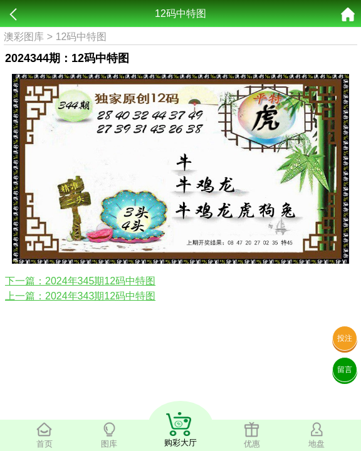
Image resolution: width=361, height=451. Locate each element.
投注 (344, 338)
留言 (344, 369)
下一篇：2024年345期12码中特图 (80, 281)
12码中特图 (81, 36)
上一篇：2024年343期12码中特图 (80, 296)
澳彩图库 (24, 36)
